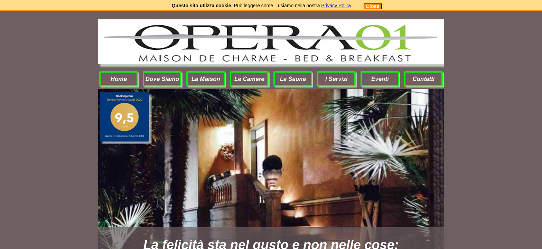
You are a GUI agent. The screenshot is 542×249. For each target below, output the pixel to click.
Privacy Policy (336, 5)
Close (373, 6)
